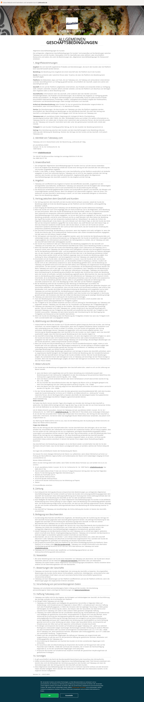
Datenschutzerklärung (82, 590)
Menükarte (53, 9)
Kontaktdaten (80, 9)
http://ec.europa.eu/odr (62, 544)
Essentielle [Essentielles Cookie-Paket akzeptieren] (69, 695)
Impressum (92, 9)
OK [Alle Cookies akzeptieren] (49, 695)
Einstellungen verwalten (79, 687)
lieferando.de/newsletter (69, 561)
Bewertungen (66, 9)
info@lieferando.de (44, 153)
